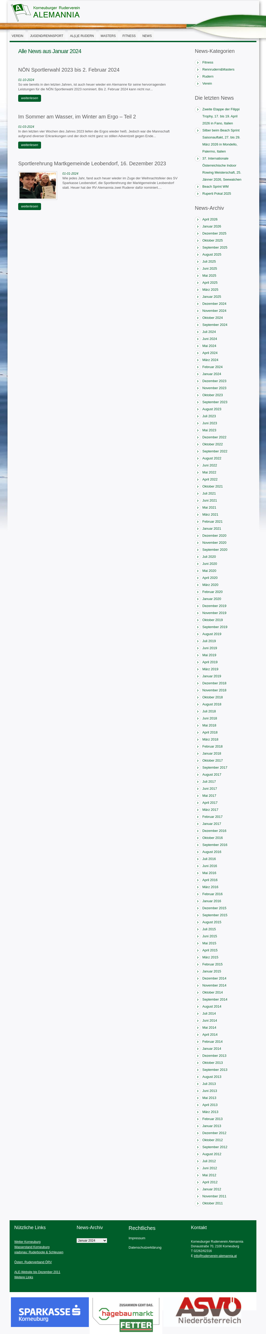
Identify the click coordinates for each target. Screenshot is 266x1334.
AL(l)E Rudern (82, 36)
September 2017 (214, 767)
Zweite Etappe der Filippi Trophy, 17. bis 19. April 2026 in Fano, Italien (221, 116)
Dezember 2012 (214, 1133)
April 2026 (210, 219)
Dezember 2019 (214, 606)
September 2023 (214, 402)
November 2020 (214, 543)
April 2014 (210, 1034)
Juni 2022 (209, 465)
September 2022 (214, 451)
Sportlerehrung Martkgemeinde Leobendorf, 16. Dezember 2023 (92, 163)
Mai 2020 (209, 571)
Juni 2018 (209, 718)
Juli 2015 (209, 929)
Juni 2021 (209, 500)
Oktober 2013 (212, 1063)
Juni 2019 (209, 648)
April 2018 (210, 732)
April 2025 (210, 282)
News (147, 36)
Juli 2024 (209, 332)
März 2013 (210, 1112)
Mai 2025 (209, 275)
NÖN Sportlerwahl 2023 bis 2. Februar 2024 (68, 70)
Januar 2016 (211, 901)
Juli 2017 (209, 781)
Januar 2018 (211, 753)
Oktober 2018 (212, 697)
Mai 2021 (209, 507)
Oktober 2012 (212, 1140)
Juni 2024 (209, 339)
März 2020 (210, 585)
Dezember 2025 (214, 233)
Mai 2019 (209, 655)
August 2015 (211, 922)
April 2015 (210, 950)
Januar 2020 (211, 599)
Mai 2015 (209, 943)
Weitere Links (23, 1277)
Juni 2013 (209, 1091)
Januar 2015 (211, 971)
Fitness (129, 36)
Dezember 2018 (214, 683)
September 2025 (214, 247)
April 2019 (210, 662)
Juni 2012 (209, 1168)
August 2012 (211, 1154)
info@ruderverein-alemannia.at (215, 1256)
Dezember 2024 (214, 304)
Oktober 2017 (212, 760)
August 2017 (211, 774)
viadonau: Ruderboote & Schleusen (38, 1252)
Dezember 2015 (214, 908)
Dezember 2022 (214, 437)
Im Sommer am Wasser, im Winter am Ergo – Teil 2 (77, 116)
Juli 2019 (209, 641)
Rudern (208, 76)
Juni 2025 (209, 268)
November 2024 (214, 311)
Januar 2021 (211, 528)
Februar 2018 (212, 746)
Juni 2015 (209, 936)
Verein (17, 36)
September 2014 (214, 999)
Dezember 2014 (214, 978)
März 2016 (210, 887)
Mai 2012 (209, 1175)
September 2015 (214, 915)
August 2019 (211, 634)
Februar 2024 (212, 367)
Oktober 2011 (212, 1203)
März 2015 (210, 957)
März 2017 (210, 810)
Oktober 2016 (212, 838)
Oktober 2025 (212, 240)
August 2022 (211, 458)
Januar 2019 (211, 676)
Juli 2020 (209, 557)
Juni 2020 (209, 564)
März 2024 (210, 360)
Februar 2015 (212, 964)
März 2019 (210, 669)
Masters (108, 36)
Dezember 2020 (214, 536)
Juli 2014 (209, 1013)
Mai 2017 (209, 796)
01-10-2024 (26, 80)
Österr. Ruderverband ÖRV (33, 1262)
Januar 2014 (211, 1049)
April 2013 (210, 1105)
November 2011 (214, 1196)
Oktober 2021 (212, 486)
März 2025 (210, 290)
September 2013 (214, 1070)
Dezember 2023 (214, 381)
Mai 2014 (209, 1027)
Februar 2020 (212, 592)
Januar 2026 (211, 226)
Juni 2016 (209, 866)
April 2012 (210, 1182)
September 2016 (214, 845)
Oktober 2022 (212, 444)
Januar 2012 (211, 1189)
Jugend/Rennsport (46, 36)
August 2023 (211, 409)
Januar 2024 (211, 374)
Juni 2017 (209, 789)
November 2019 (214, 613)
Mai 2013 (209, 1098)
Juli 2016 (209, 859)
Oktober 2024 (212, 318)
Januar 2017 (211, 824)
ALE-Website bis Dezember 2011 (37, 1272)
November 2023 (214, 388)
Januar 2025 (211, 297)
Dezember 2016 (214, 831)
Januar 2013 (211, 1126)
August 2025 (211, 254)
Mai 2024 (209, 346)
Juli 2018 (209, 711)
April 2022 (210, 479)
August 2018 (211, 704)
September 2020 (214, 550)
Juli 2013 (209, 1084)
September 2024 (214, 325)
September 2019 (214, 627)
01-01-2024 (70, 173)
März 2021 (210, 514)
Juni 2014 (209, 1020)
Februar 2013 (212, 1119)
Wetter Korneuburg (27, 1242)
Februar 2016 (212, 894)
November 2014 (214, 985)
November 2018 (214, 690)
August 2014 (211, 1006)
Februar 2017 (212, 817)
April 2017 (210, 803)
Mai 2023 (209, 430)
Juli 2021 (209, 493)
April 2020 (210, 578)
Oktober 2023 (212, 395)
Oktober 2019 (212, 620)
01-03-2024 (26, 127)
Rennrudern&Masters (218, 69)
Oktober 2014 (212, 992)
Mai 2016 (209, 873)
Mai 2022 (209, 472)
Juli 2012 (209, 1161)
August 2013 (211, 1077)
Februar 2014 (212, 1042)
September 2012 (214, 1147)
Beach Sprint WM (215, 186)
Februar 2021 (212, 521)
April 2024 (210, 353)
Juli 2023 (209, 416)
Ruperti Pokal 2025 (216, 193)
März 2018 (210, 739)
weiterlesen (29, 98)
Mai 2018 (209, 725)
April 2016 (210, 880)
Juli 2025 (209, 261)
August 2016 (211, 852)
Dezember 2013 (214, 1056)
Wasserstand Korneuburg (32, 1247)
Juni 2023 (209, 423)
